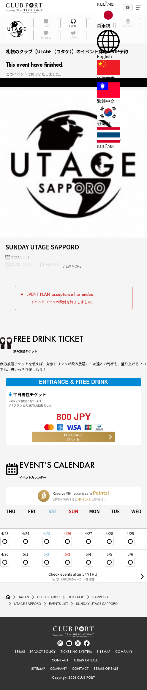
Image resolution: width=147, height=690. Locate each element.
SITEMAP (103, 651)
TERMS (20, 651)
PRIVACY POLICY (43, 651)
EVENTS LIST (58, 603)
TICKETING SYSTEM (76, 651)
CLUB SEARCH (48, 597)
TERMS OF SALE (85, 660)
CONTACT (60, 660)
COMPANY (123, 651)
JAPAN (23, 597)
